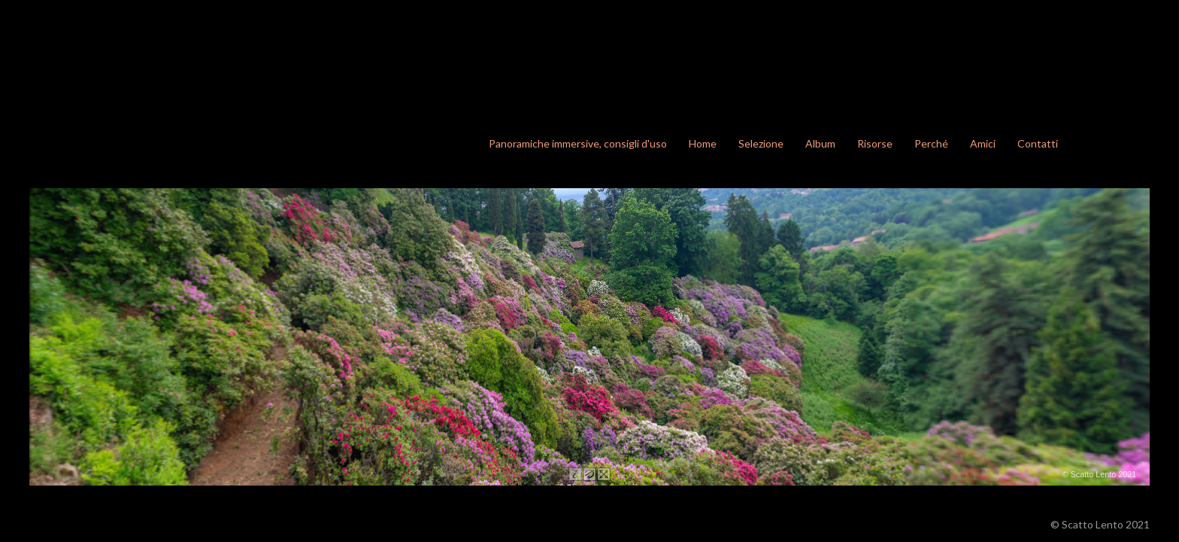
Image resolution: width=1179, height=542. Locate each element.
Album (820, 143)
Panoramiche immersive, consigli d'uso (578, 143)
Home (703, 143)
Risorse (875, 143)
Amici (983, 143)
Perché (931, 143)
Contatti (1037, 143)
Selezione (760, 143)
